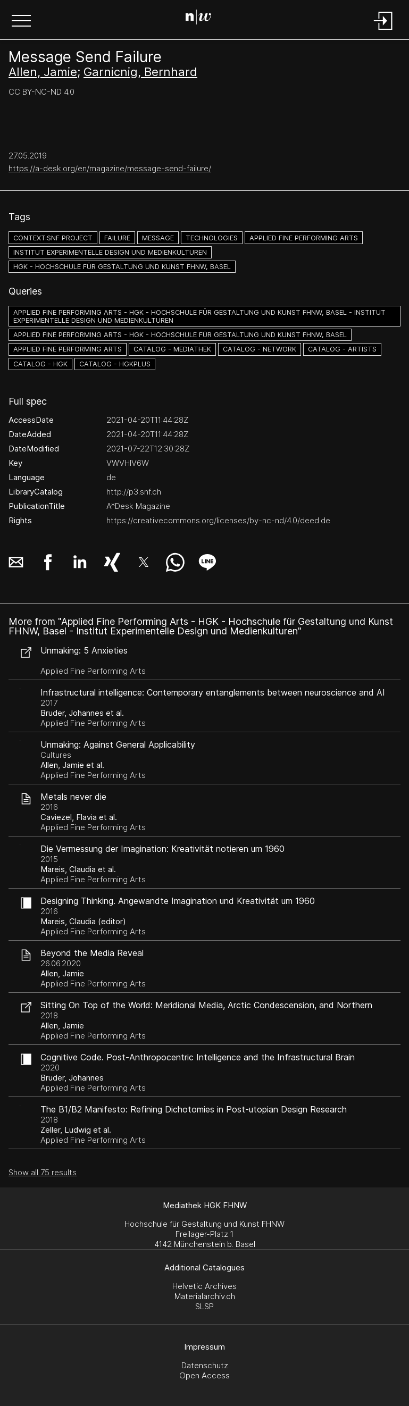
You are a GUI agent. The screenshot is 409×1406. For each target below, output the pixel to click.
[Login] (383, 31)
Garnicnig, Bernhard (140, 72)
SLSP (204, 1306)
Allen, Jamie (43, 72)
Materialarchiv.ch (204, 1296)
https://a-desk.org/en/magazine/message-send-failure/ (110, 168)
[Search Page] (202, 18)
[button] (21, 22)
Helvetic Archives (204, 1286)
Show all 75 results (43, 1172)
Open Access (204, 1375)
